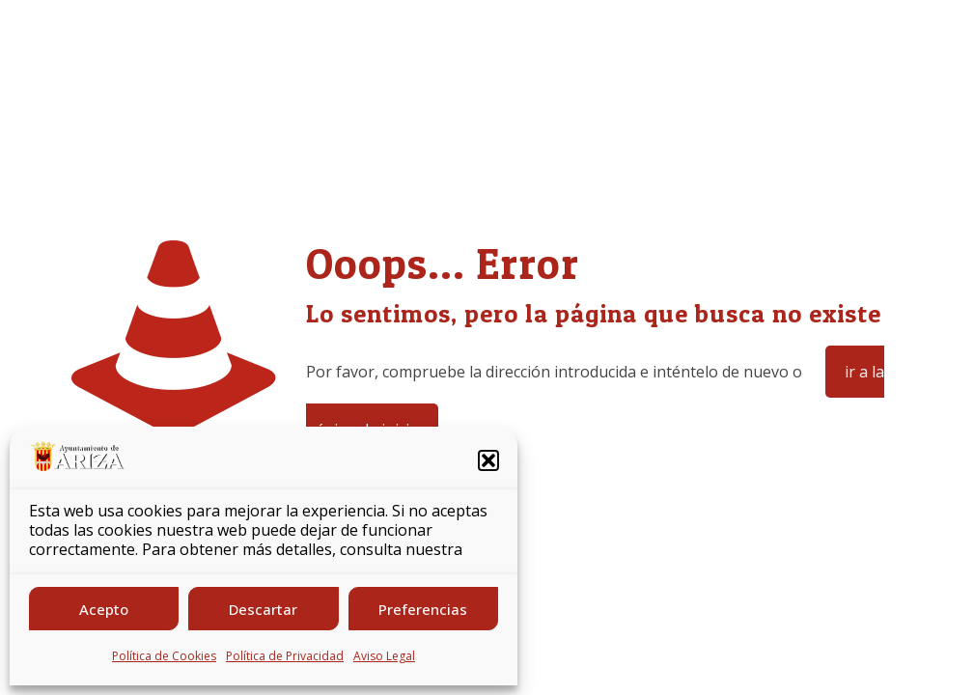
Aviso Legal (384, 656)
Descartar (263, 609)
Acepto (103, 609)
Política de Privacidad (285, 656)
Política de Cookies (164, 656)
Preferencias (422, 609)
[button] (488, 460)
